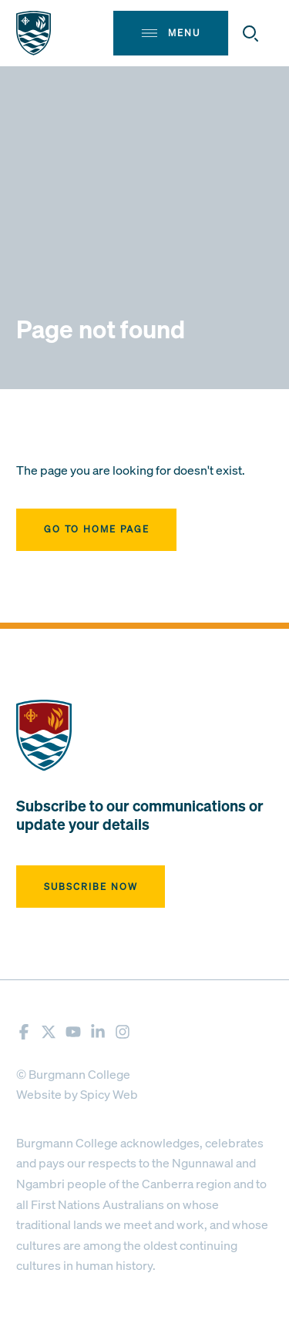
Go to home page (97, 529)
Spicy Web (109, 1094)
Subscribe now (91, 886)
